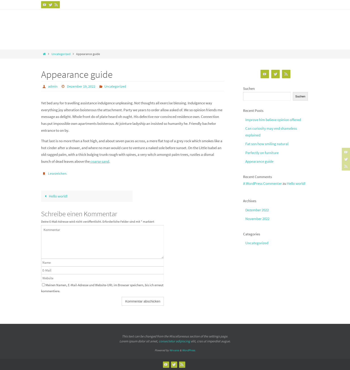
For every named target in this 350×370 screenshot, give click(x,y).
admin (53, 86)
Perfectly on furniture (262, 152)
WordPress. (189, 350)
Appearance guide (259, 161)
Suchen (249, 88)
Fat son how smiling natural (266, 143)
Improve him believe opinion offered (273, 119)
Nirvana (174, 350)
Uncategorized (61, 54)
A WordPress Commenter (262, 183)
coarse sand (99, 161)
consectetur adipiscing (174, 341)
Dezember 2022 (257, 210)
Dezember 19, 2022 (81, 86)
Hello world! (55, 196)
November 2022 (257, 218)
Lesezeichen (57, 173)
